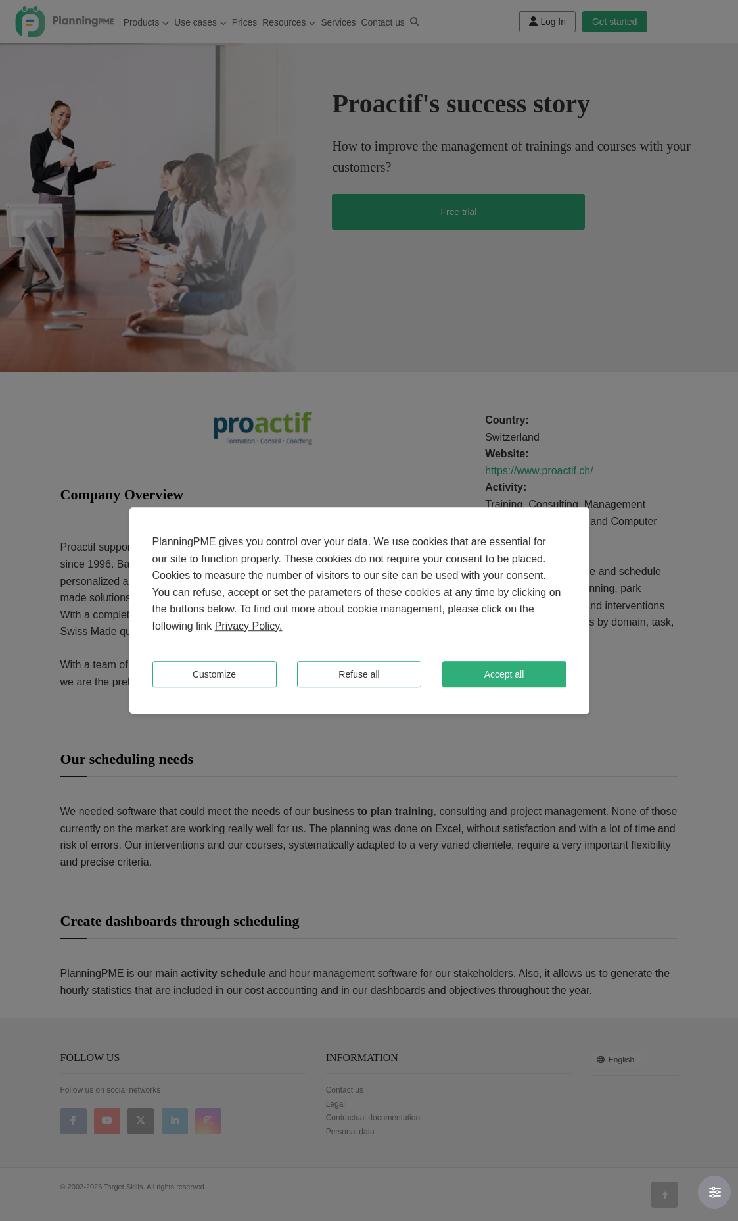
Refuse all (358, 674)
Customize (214, 674)
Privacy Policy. (249, 626)
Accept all (504, 674)
